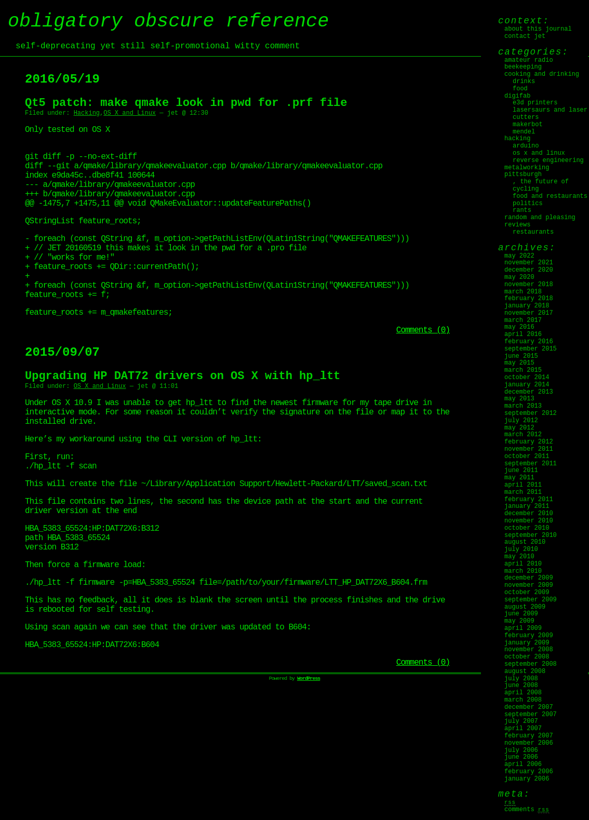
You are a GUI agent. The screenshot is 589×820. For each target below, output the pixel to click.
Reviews (517, 224)
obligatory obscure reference (168, 21)
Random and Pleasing (539, 217)
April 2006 (523, 764)
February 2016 (528, 341)
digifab (517, 96)
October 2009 (526, 592)
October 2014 (526, 377)
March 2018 (523, 291)
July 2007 (521, 721)
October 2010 (526, 528)
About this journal (538, 29)
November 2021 (528, 262)
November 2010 (528, 521)
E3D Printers (535, 102)
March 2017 (523, 320)
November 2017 (528, 313)
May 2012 (519, 428)
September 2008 (530, 664)
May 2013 (519, 398)
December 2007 (528, 707)
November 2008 (528, 649)
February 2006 (528, 771)
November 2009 (528, 585)
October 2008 (526, 657)
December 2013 (528, 392)
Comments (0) (423, 347)
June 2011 (521, 470)
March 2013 (523, 406)
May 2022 (519, 256)
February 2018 (528, 298)
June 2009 (521, 613)
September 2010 (530, 535)
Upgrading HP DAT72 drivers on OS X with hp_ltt (182, 392)
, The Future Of (541, 181)
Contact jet (524, 36)
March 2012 (523, 434)
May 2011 (519, 477)
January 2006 (526, 779)
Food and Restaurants (550, 196)
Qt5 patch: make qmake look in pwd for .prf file (186, 103)
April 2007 (523, 728)
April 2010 (523, 564)
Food (520, 88)
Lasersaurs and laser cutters (550, 113)
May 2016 (519, 327)
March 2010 (523, 571)
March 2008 (523, 700)
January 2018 (526, 306)
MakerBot (528, 124)
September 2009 (530, 599)
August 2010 (524, 542)
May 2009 (519, 621)
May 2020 (519, 277)
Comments (527, 809)
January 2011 (526, 506)
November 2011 (528, 449)
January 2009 (526, 643)
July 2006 (521, 750)
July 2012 (521, 420)
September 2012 (530, 413)
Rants (522, 210)
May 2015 (519, 363)
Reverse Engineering (548, 160)
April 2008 (523, 692)
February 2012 (528, 442)
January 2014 (526, 384)
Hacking (87, 113)
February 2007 (528, 736)
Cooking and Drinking (541, 74)
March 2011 (523, 492)
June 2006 (521, 757)
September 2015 (530, 349)
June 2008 (521, 685)
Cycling (526, 189)
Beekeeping (523, 67)
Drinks (524, 81)
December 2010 (528, 513)
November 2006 (528, 743)
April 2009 (523, 628)
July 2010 (521, 549)
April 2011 (523, 485)
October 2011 (526, 456)
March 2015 (523, 370)
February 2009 (528, 635)
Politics (528, 203)
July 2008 (521, 678)
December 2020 (528, 270)
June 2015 (521, 356)
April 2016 (523, 334)
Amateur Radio (528, 60)
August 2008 (524, 671)
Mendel (524, 132)
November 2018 (528, 284)
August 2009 (524, 607)
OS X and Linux (129, 113)
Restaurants (533, 232)
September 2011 (530, 463)
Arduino (526, 146)
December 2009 (528, 578)
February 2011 (528, 499)
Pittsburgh (523, 174)
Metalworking (526, 167)
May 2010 (519, 556)
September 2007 (530, 714)
